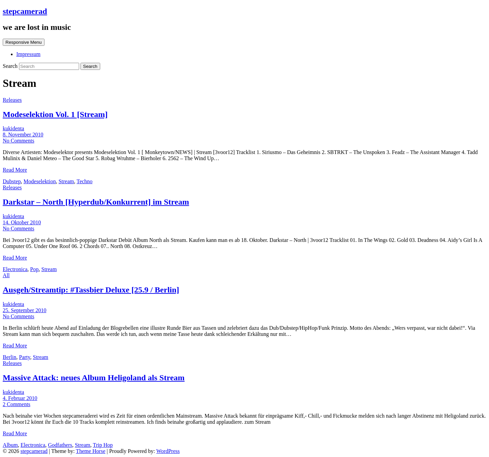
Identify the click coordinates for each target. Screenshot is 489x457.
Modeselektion (39, 181)
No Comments (18, 141)
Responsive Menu (23, 42)
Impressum (28, 54)
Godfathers (60, 445)
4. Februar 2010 (20, 398)
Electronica (15, 269)
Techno (84, 181)
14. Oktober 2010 (22, 222)
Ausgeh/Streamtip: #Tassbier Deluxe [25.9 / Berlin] (91, 289)
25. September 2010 (24, 310)
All (6, 275)
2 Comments (16, 404)
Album (10, 445)
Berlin (9, 357)
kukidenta (13, 128)
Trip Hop (103, 445)
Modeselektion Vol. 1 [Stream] (55, 114)
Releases (12, 100)
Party (24, 357)
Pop (34, 269)
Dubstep (12, 181)
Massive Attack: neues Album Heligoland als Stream (94, 377)
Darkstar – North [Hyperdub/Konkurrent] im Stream (96, 201)
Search (11, 66)
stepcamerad (25, 11)
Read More (15, 170)
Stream (66, 181)
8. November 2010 (23, 134)
